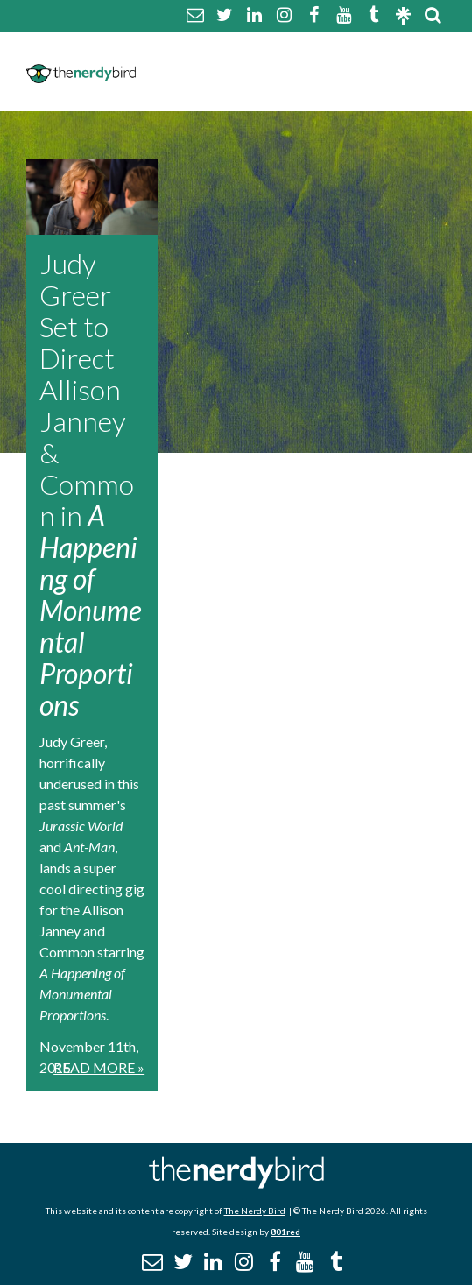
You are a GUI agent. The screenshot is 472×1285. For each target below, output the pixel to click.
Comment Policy (371, 49)
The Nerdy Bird (254, 1210)
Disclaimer (177, 70)
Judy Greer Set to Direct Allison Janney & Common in (90, 484)
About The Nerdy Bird (219, 49)
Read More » (98, 1067)
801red (285, 1231)
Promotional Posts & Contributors (275, 91)
